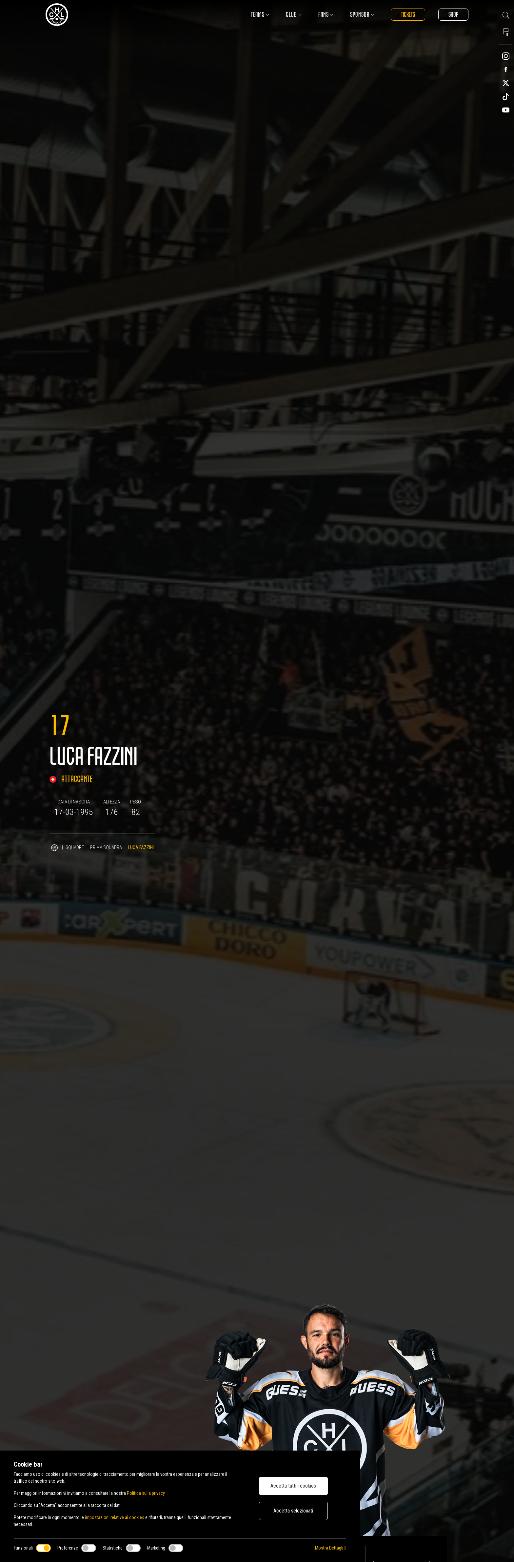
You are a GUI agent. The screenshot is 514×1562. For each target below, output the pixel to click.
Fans (326, 14)
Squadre (75, 847)
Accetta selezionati (293, 1511)
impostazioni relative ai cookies (114, 1517)
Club (294, 14)
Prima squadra (106, 847)
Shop (453, 14)
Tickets (408, 14)
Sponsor (362, 14)
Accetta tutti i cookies (293, 1486)
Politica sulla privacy (146, 1493)
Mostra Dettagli (330, 1548)
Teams (260, 14)
